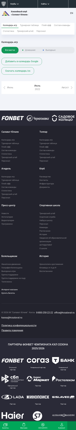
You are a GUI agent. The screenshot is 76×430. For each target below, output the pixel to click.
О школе (43, 248)
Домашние (30, 50)
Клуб (42, 168)
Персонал (41, 31)
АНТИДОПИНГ (45, 245)
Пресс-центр (8, 205)
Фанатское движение (11, 264)
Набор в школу (45, 220)
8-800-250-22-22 (44, 312)
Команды (43, 227)
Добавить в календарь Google (21, 61)
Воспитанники (46, 271)
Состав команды (62, 25)
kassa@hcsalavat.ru (11, 317)
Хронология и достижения (51, 264)
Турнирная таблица (29, 25)
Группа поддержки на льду (13, 278)
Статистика (8, 31)
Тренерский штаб (25, 31)
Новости (5, 213)
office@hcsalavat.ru (64, 312)
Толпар (43, 131)
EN (71, 13)
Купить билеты (8, 293)
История (43, 234)
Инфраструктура (46, 184)
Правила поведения (12, 330)
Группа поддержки (9, 275)
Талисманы (6, 282)
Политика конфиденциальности (18, 325)
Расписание (44, 231)
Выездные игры (8, 271)
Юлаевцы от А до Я (47, 268)
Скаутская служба (47, 217)
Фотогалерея (7, 217)
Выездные (50, 50)
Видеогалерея (7, 220)
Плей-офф (46, 25)
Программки (7, 224)
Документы (44, 187)
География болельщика (11, 268)
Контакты (43, 180)
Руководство (45, 177)
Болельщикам (9, 256)
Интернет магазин (9, 289)
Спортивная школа (49, 205)
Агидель (6, 168)
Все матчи (10, 50)
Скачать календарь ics (17, 70)
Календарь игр (10, 25)
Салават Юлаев (10, 131)
